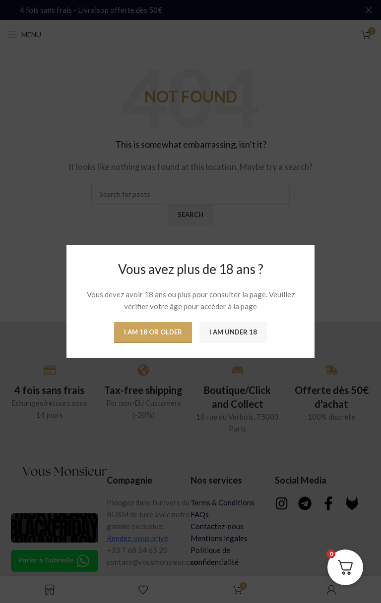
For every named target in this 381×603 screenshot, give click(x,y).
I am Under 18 (233, 332)
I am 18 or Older (153, 332)
